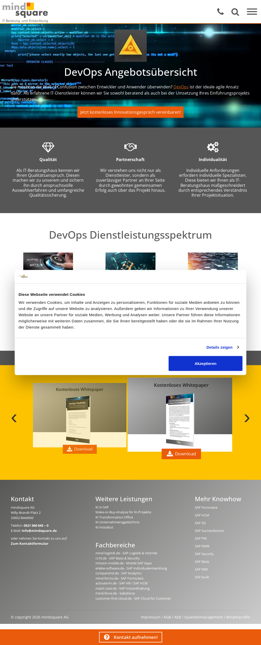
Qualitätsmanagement (203, 617)
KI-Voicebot (104, 527)
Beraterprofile (238, 617)
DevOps (181, 87)
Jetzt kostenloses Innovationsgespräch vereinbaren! (130, 112)
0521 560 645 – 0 (36, 525)
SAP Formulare (206, 507)
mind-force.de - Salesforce (115, 593)
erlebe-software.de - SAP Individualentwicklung (131, 568)
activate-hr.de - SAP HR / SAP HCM (121, 583)
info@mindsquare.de (39, 530)
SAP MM (201, 569)
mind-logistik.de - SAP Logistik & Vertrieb (126, 553)
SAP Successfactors (209, 530)
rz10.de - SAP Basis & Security (117, 558)
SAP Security (204, 553)
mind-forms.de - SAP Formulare (119, 578)
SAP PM (201, 538)
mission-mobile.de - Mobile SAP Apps (123, 563)
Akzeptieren (205, 363)
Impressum (150, 617)
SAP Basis (202, 561)
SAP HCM (202, 515)
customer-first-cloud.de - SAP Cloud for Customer (133, 598)
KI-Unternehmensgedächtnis (117, 522)
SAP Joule (202, 577)
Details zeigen (219, 347)
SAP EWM (202, 546)
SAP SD (200, 523)
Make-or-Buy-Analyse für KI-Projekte (123, 512)
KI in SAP (102, 507)
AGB (167, 617)
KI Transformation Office (114, 517)
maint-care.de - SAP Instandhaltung (122, 588)
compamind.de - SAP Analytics (118, 573)
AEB (177, 617)
